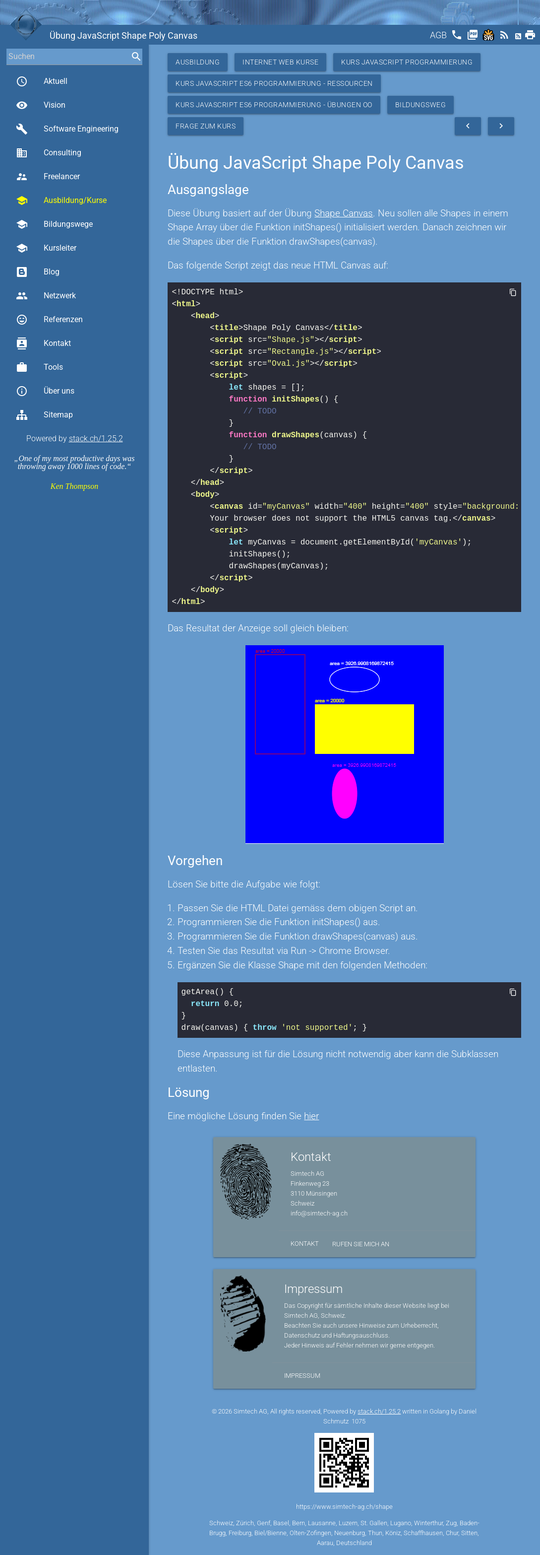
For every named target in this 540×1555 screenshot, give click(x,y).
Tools (39, 367)
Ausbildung (198, 62)
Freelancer (48, 177)
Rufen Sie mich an (360, 1244)
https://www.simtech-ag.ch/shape (344, 1506)
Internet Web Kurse (280, 62)
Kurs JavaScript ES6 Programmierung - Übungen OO (274, 105)
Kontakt (43, 343)
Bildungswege (54, 224)
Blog (38, 272)
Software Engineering (67, 129)
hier (311, 1116)
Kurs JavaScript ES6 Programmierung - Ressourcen (274, 83)
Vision (40, 105)
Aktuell (41, 81)
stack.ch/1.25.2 (96, 438)
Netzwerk (46, 296)
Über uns (45, 391)
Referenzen (49, 320)
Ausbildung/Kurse (61, 200)
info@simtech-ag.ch (319, 1213)
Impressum (302, 1375)
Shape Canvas (343, 213)
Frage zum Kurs (206, 126)
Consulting (48, 153)
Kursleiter (46, 248)
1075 (358, 1421)
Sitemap (44, 415)
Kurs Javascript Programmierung (407, 62)
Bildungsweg (420, 105)
